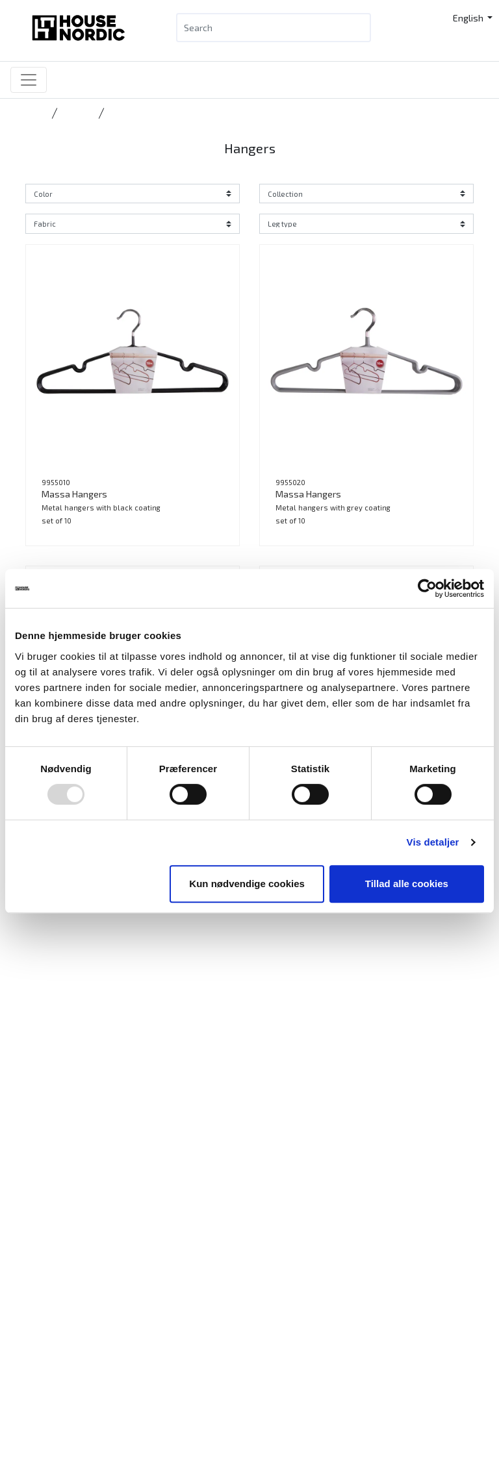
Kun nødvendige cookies (247, 883)
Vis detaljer (433, 842)
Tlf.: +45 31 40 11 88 (72, 1372)
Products (51, 1455)
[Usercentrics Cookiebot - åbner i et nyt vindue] (427, 588)
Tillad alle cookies (406, 883)
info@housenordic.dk (105, 1388)
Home (36, 113)
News (44, 1471)
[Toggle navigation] (28, 80)
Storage (77, 113)
